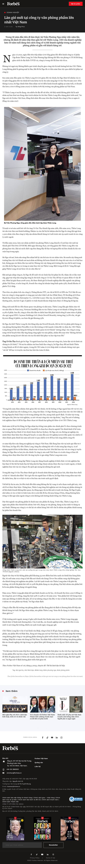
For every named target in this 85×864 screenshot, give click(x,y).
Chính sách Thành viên (10, 801)
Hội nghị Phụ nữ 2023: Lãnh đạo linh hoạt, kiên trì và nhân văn (14, 716)
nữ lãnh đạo (29, 670)
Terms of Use (50, 858)
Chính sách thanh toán (50, 799)
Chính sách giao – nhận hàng (44, 797)
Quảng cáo (39, 762)
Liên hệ (37, 766)
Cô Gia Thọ (20, 670)
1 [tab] (38, 728)
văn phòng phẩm (64, 670)
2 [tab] (41, 728)
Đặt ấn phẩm (75, 4)
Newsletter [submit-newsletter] (53, 845)
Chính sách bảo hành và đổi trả (29, 799)
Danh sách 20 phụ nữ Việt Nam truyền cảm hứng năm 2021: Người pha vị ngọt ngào (69, 717)
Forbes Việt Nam (41, 758)
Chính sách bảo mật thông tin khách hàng (17, 797)
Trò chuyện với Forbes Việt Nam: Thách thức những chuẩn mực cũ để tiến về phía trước (42, 717)
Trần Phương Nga (50, 670)
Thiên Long (39, 670)
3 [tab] (44, 728)
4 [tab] (47, 728)
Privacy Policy (35, 858)
